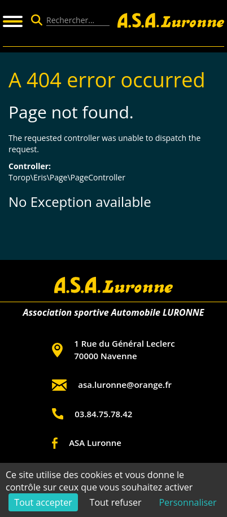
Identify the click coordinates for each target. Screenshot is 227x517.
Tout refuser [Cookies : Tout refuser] (116, 502)
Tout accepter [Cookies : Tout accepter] (43, 502)
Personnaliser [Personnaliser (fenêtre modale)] (187, 502)
